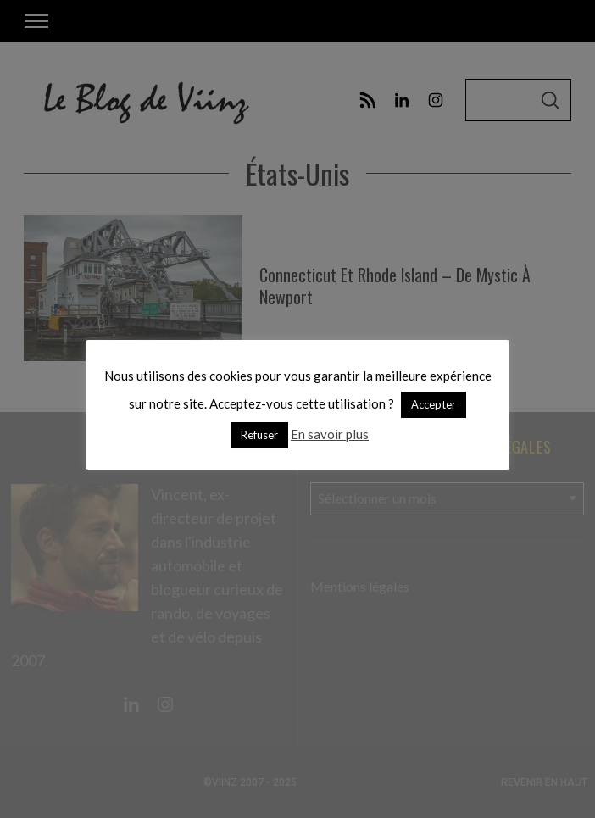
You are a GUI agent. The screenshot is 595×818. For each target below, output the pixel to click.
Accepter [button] (433, 404)
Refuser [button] (259, 435)
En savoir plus (330, 434)
